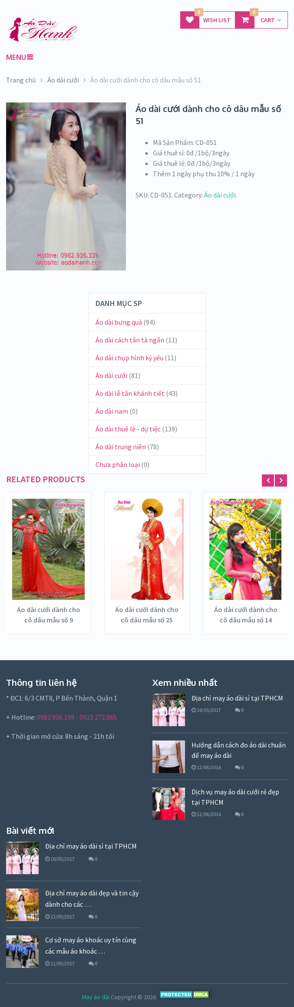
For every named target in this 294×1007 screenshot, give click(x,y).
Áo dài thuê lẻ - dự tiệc (128, 429)
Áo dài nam (112, 411)
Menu (16, 57)
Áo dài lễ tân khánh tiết (130, 393)
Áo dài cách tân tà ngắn (130, 340)
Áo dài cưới (220, 195)
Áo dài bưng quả (119, 322)
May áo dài (95, 997)
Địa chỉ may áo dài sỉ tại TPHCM (237, 698)
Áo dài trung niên (121, 446)
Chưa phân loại (118, 464)
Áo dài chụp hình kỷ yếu (129, 357)
